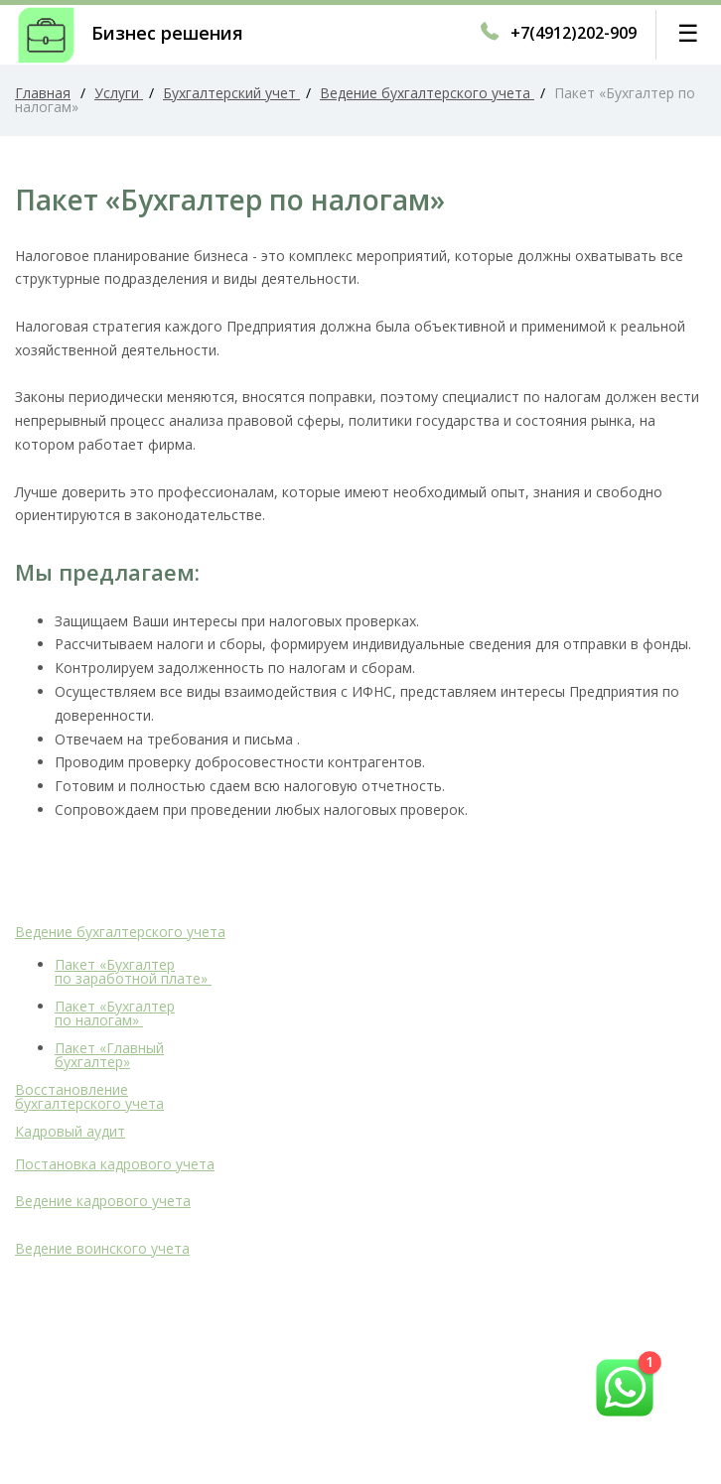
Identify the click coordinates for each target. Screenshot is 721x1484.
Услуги (118, 92)
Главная (43, 92)
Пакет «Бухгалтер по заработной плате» (133, 971)
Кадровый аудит (70, 1131)
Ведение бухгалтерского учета (427, 92)
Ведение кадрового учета (103, 1200)
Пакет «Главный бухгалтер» (109, 1054)
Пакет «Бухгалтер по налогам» (115, 1013)
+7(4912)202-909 (573, 33)
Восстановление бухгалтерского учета (89, 1096)
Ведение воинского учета (102, 1248)
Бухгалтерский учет (231, 92)
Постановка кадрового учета (115, 1163)
